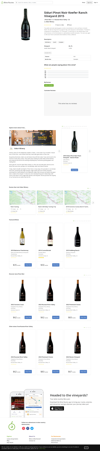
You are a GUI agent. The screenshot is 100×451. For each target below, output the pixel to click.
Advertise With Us (56, 440)
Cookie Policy (41, 448)
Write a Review (49, 85)
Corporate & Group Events (58, 439)
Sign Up (89, 2)
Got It (86, 447)
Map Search (10, 442)
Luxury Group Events (12, 439)
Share (69, 25)
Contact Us (32, 440)
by (49, 22)
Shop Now (74, 170)
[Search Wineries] (34, 2)
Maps (83, 2)
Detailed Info (48, 53)
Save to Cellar (59, 25)
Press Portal (54, 442)
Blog (8, 440)
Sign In (96, 2)
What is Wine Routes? (35, 439)
